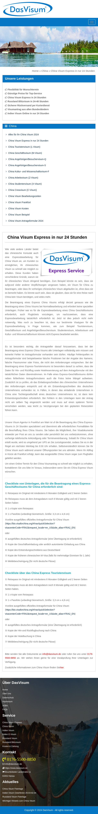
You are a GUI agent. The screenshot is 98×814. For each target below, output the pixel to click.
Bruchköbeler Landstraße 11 (16, 772)
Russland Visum (9, 738)
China (44, 70)
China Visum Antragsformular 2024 (24, 221)
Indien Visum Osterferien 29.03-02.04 (19, 793)
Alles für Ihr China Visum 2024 (22, 134)
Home (35, 70)
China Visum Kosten (17, 208)
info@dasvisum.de (51, 654)
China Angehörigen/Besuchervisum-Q (26, 159)
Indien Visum (8, 730)
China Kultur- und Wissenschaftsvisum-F (27, 171)
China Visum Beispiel (18, 214)
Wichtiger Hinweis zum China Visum (18, 801)
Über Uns (6, 693)
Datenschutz (8, 698)
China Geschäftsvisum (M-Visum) (24, 153)
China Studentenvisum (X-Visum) (24, 184)
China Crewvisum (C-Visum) (21, 190)
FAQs (5, 709)
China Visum (8, 726)
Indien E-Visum (9, 734)
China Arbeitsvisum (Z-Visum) (22, 177)
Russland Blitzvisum (11, 742)
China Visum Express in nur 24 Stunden (27, 140)
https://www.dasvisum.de (14, 768)
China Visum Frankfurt (18, 202)
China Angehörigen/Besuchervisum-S (26, 165)
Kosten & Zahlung (10, 746)
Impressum (7, 701)
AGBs (5, 705)
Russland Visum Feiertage (14, 797)
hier (62, 667)
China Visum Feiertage (12, 789)
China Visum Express (12, 722)
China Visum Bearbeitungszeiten (23, 196)
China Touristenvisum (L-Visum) (23, 147)
